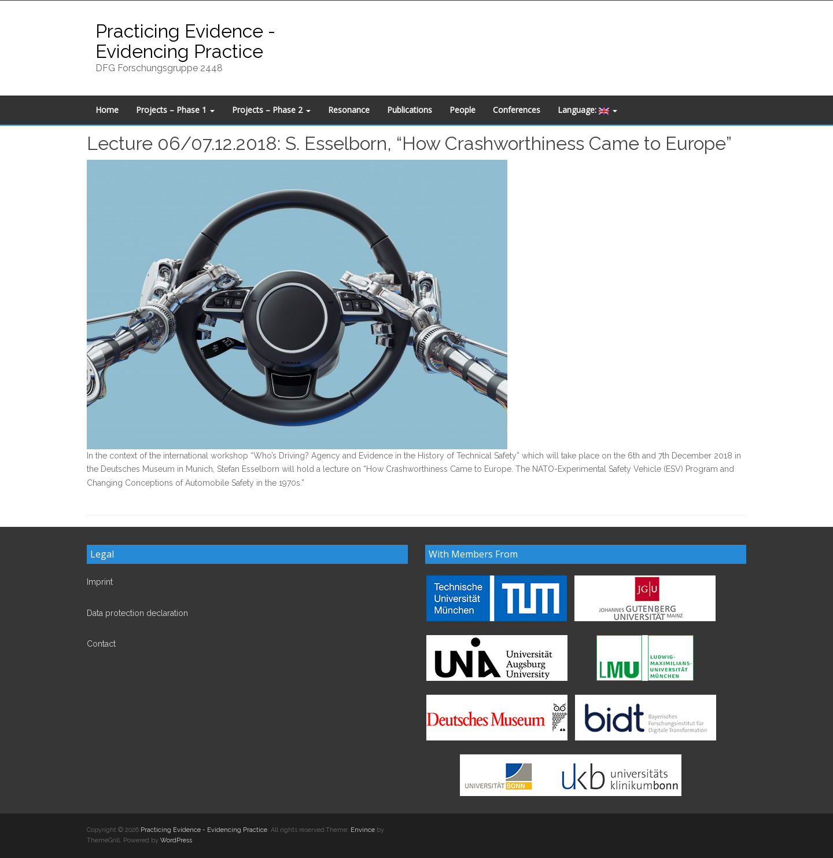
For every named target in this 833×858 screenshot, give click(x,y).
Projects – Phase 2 (271, 109)
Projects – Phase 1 (175, 109)
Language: (587, 109)
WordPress (176, 840)
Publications (409, 109)
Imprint (100, 581)
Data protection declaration (137, 613)
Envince (363, 830)
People (462, 109)
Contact (101, 643)
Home (107, 109)
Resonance (349, 109)
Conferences (516, 109)
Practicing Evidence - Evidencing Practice (185, 41)
